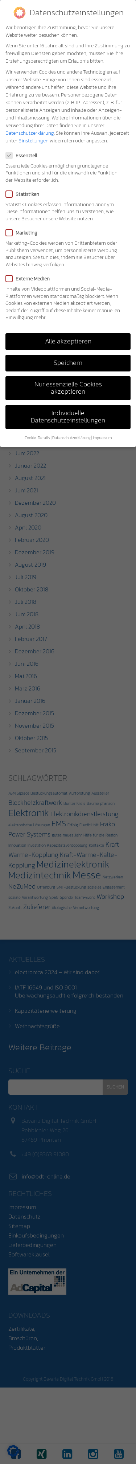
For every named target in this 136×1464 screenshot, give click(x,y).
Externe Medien (29, 279)
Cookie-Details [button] (37, 438)
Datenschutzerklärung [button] (71, 438)
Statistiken (24, 194)
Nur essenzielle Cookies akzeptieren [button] (68, 387)
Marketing (23, 233)
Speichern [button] (68, 362)
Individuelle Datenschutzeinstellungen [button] (68, 416)
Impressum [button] (102, 438)
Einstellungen (33, 141)
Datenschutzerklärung (29, 133)
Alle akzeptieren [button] (68, 341)
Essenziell (23, 156)
